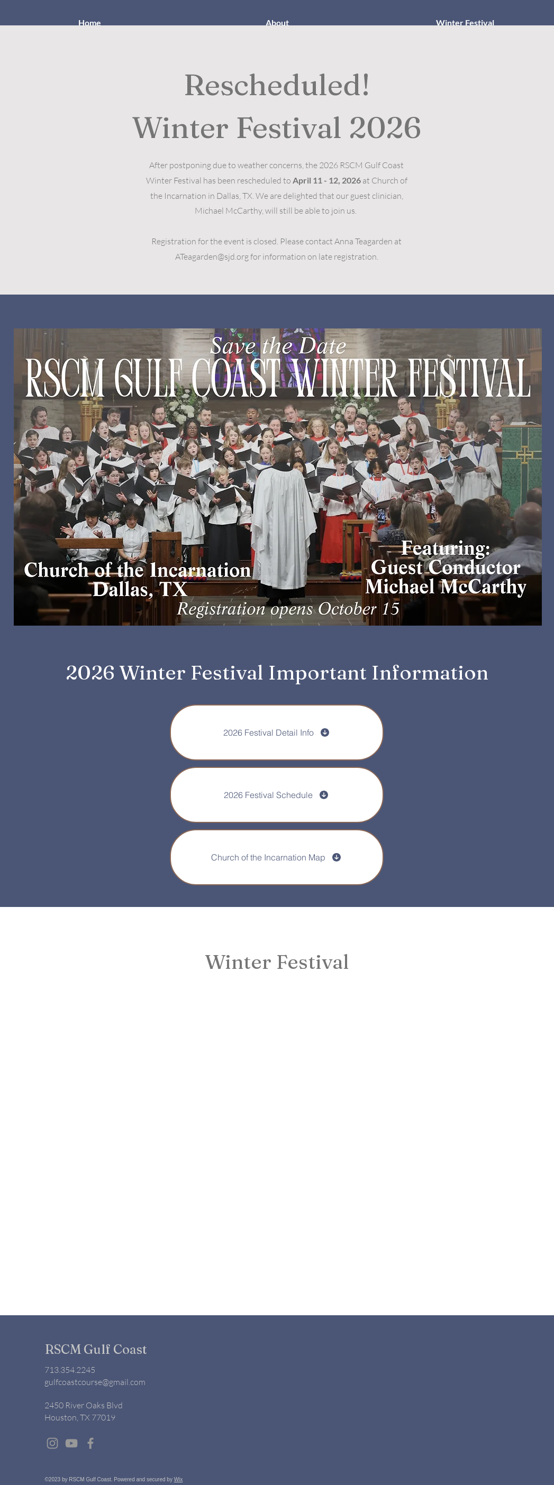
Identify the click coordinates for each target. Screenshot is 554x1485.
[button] (277, 22)
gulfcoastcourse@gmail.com (95, 1382)
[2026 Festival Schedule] (277, 795)
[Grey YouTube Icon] (71, 1443)
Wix (178, 1479)
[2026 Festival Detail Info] (277, 732)
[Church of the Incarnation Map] (277, 857)
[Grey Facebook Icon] (90, 1443)
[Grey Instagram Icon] (52, 1443)
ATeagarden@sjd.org (212, 256)
